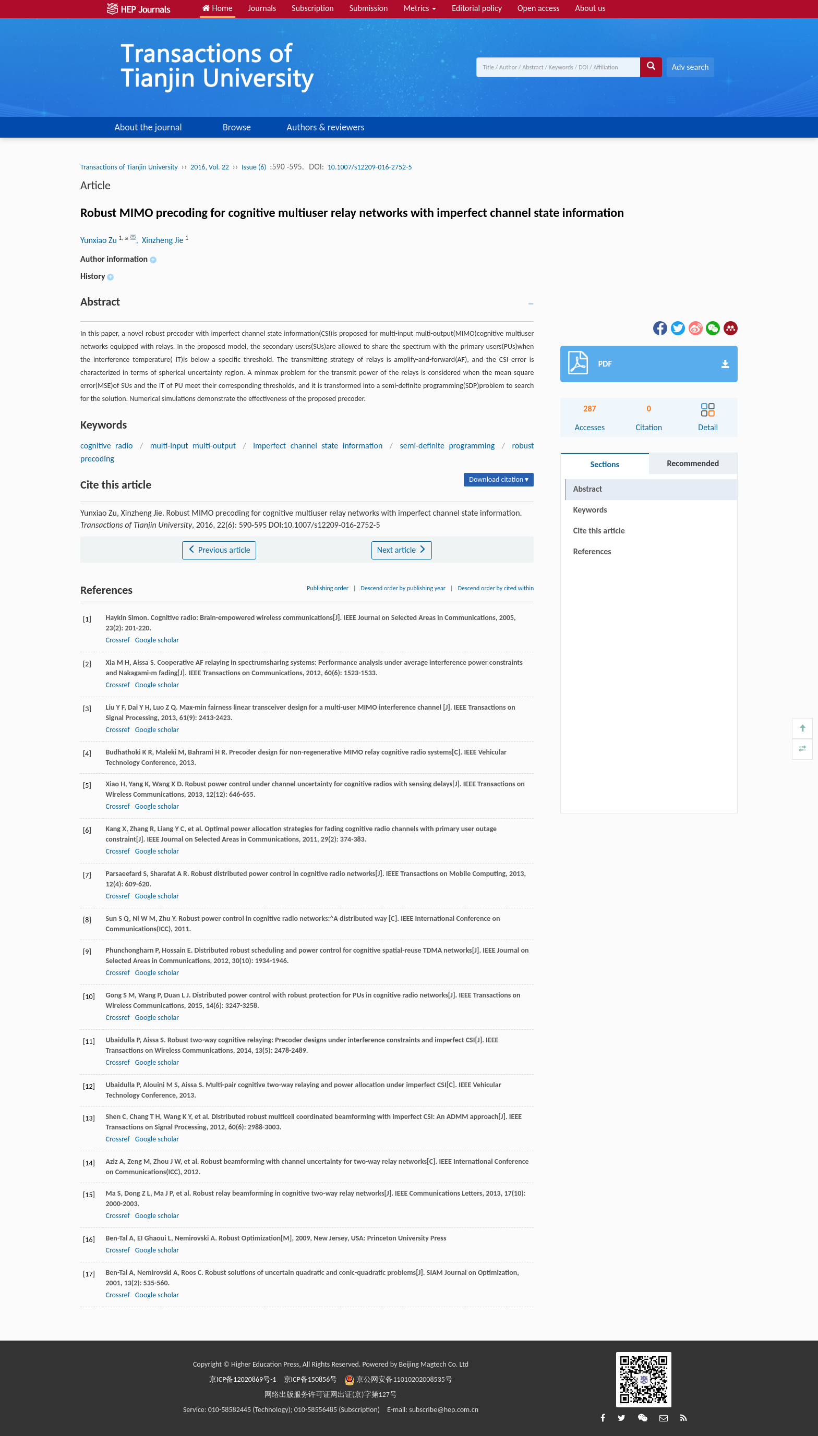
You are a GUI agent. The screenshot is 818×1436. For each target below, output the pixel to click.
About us (590, 8)
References (592, 551)
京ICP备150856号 (311, 1379)
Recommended (693, 463)
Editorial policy (477, 8)
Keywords (590, 510)
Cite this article (599, 531)
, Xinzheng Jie (160, 240)
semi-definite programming (447, 446)
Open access (539, 8)
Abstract (587, 489)
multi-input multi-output (193, 446)
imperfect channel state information (317, 446)
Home (217, 8)
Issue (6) (254, 167)
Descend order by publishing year (403, 588)
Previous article (219, 550)
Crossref (117, 640)
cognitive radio (106, 446)
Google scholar (157, 640)
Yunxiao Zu (99, 240)
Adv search (690, 67)
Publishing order (327, 588)
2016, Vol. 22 (209, 167)
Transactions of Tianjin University (129, 167)
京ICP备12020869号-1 (242, 1379)
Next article (401, 550)
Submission (369, 8)
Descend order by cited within (496, 588)
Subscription (312, 8)
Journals (262, 8)
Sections (605, 464)
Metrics (419, 8)
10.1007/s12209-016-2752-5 (370, 167)
